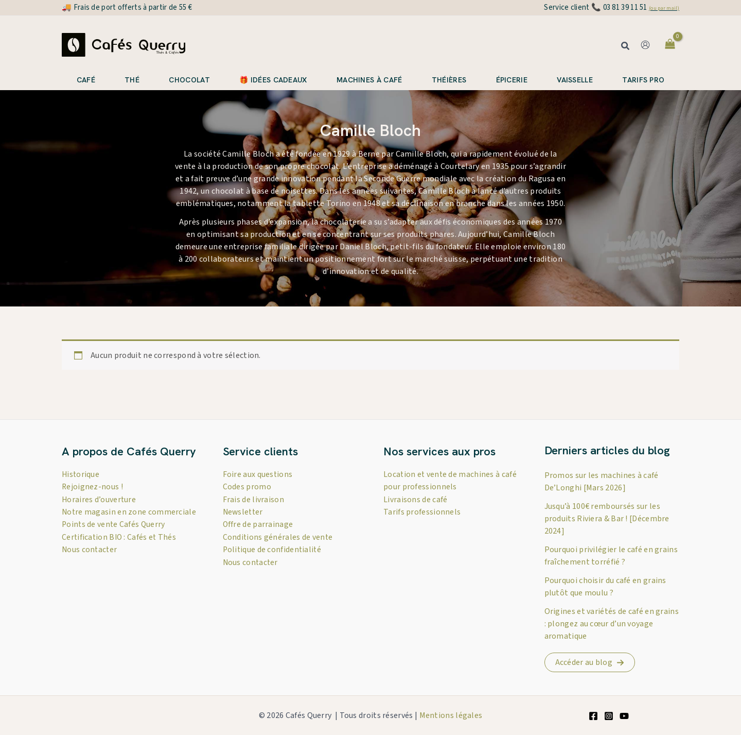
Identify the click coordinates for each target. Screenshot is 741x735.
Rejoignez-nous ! (92, 486)
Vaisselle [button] (575, 79)
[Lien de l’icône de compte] (645, 44)
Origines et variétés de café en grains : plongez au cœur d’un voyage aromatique (611, 624)
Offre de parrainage (258, 523)
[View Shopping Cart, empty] (669, 45)
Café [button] (86, 79)
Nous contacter (90, 561)
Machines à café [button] (369, 79)
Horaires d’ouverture (99, 499)
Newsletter (244, 511)
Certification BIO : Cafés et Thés (120, 548)
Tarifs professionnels (422, 511)
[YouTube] (624, 716)
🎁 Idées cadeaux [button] (273, 79)
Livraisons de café (415, 499)
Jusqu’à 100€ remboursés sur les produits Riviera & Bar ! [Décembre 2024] (606, 519)
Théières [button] (449, 79)
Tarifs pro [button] (643, 79)
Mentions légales (451, 715)
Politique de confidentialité (273, 548)
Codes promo (247, 486)
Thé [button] (132, 79)
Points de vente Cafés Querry (114, 536)
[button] (625, 47)
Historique (81, 474)
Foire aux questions (258, 474)
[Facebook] (593, 716)
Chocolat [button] (189, 79)
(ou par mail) (664, 8)
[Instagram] (608, 716)
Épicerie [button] (511, 79)
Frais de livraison (253, 499)
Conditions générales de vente (278, 536)
